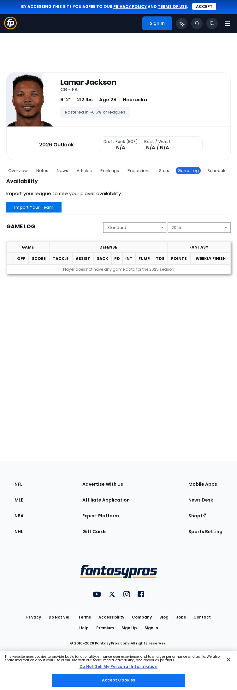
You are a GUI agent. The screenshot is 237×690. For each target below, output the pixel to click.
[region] (118, 670)
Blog (164, 617)
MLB (19, 500)
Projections (139, 171)
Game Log (188, 171)
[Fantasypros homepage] (10, 27)
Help (84, 628)
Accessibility (111, 617)
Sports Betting (205, 531)
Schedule (217, 171)
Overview (18, 171)
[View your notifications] (197, 23)
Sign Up (129, 628)
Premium (105, 628)
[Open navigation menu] (227, 23)
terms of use (172, 6)
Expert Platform (100, 516)
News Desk (200, 500)
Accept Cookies (118, 680)
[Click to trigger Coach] (181, 23)
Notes (42, 171)
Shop (197, 516)
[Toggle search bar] (212, 23)
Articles (84, 171)
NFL (18, 484)
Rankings (109, 171)
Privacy (33, 617)
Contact (202, 617)
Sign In (151, 628)
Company (142, 617)
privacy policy (130, 6)
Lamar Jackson (88, 82)
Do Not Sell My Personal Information (118, 666)
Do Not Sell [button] (60, 617)
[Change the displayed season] (199, 227)
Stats (164, 171)
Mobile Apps (202, 484)
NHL (19, 531)
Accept (204, 6)
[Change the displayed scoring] (134, 227)
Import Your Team (34, 207)
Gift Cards (94, 531)
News (62, 171)
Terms (84, 617)
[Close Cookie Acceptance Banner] (228, 659)
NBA (19, 516)
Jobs (181, 617)
